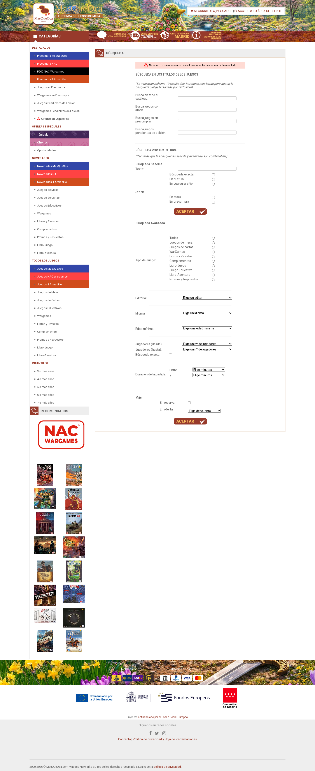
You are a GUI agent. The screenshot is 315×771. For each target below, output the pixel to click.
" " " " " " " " (207, 313)
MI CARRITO (201, 11)
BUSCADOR (223, 11)
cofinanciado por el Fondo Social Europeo (163, 717)
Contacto (124, 739)
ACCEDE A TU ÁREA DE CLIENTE (258, 11)
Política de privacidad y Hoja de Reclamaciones (165, 739)
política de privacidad (167, 766)
